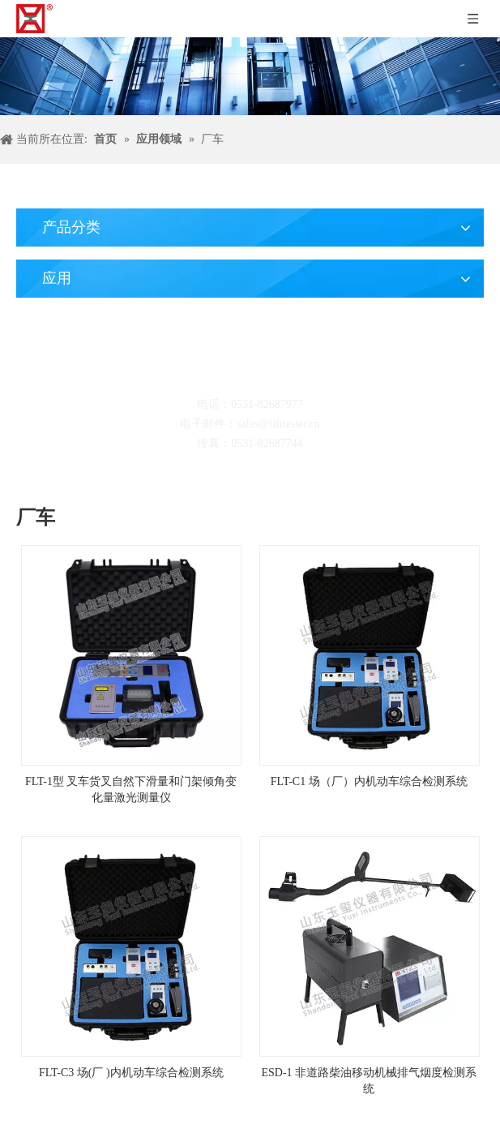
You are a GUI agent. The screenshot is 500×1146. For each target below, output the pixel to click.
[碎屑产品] (250, 76)
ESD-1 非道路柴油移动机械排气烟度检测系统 (368, 1081)
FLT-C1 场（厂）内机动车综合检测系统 (369, 781)
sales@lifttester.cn (278, 424)
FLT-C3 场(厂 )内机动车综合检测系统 (131, 1073)
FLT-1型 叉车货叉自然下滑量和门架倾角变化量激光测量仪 (131, 789)
